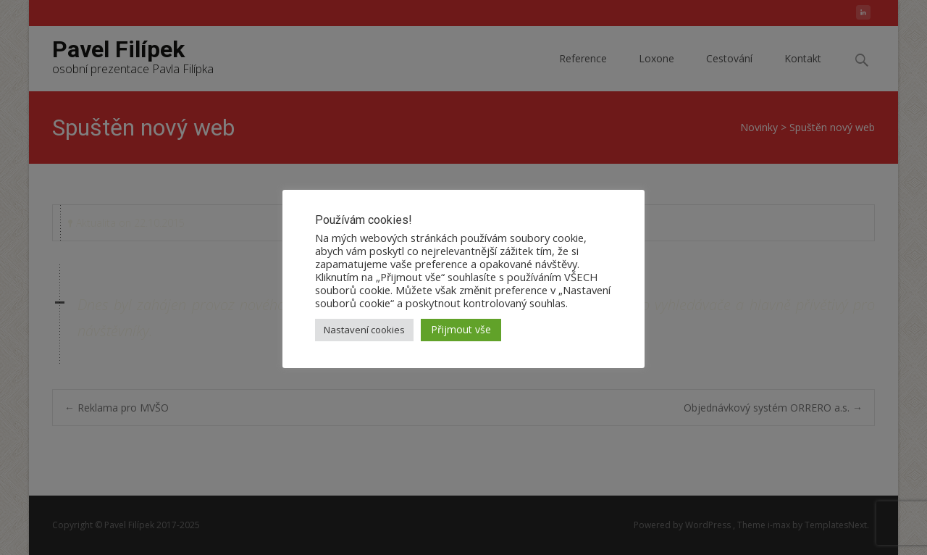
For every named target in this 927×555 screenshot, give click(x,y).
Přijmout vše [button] (461, 329)
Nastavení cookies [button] (364, 329)
